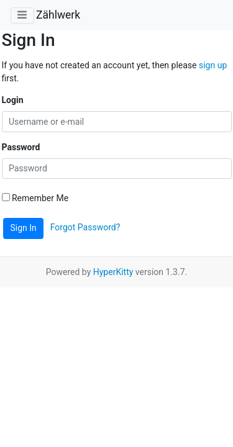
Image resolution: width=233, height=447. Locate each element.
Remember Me (35, 198)
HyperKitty (113, 272)
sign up (213, 65)
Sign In (24, 228)
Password (21, 147)
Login (13, 100)
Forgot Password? (85, 227)
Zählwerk (58, 15)
